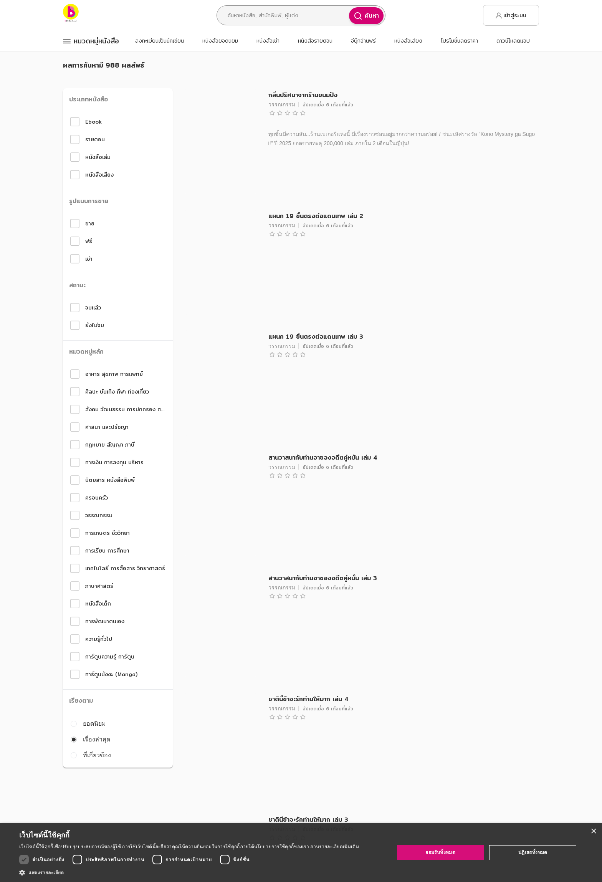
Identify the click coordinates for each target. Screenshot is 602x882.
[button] (189, 872)
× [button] (593, 831)
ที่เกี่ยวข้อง (91, 755)
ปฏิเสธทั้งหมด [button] (532, 852)
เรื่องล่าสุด (90, 739)
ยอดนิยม (88, 723)
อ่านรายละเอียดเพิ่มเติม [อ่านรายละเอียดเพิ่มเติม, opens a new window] (334, 846)
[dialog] (301, 852)
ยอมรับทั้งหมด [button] (440, 852)
